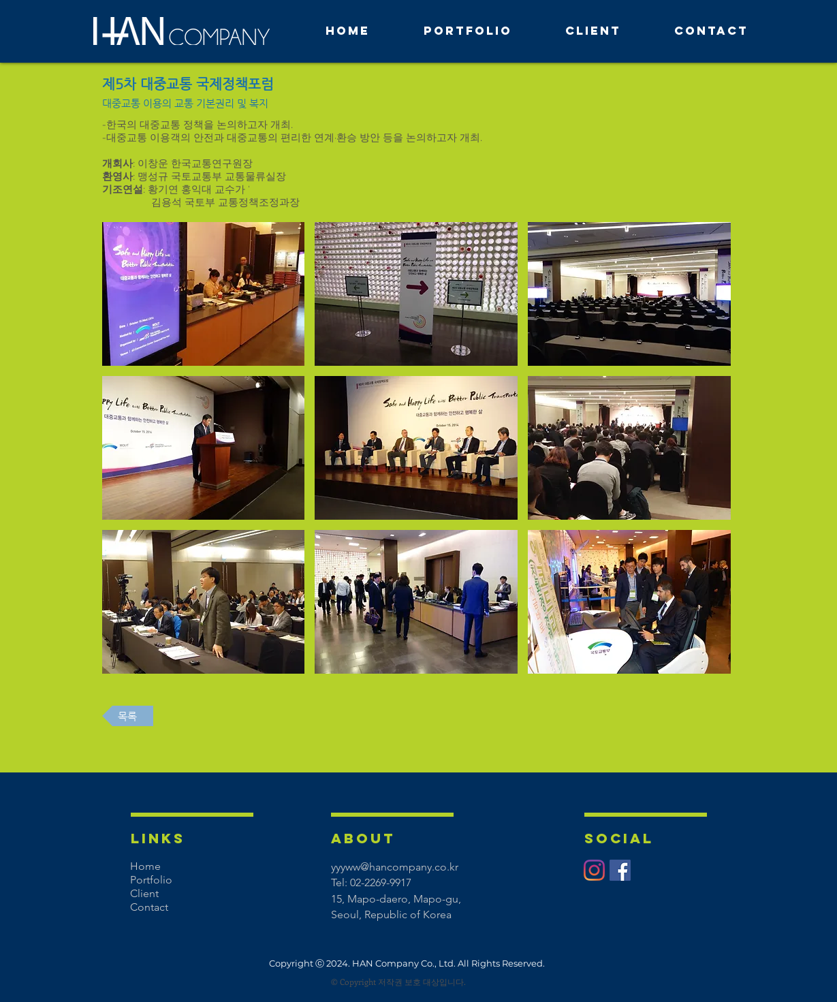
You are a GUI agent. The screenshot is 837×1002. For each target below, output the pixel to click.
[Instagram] (594, 870)
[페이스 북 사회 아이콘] (620, 870)
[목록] (127, 716)
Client (144, 893)
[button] (203, 294)
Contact (149, 907)
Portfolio (151, 879)
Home (145, 866)
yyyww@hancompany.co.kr (394, 866)
